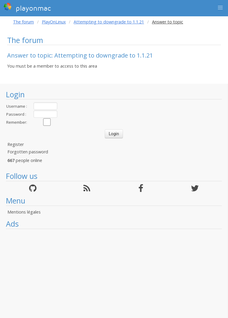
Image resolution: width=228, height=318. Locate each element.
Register (15, 144)
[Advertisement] (114, 273)
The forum (23, 22)
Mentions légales (24, 212)
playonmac (27, 7)
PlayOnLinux (54, 22)
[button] (220, 7)
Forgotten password (27, 152)
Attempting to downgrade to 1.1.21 (109, 22)
